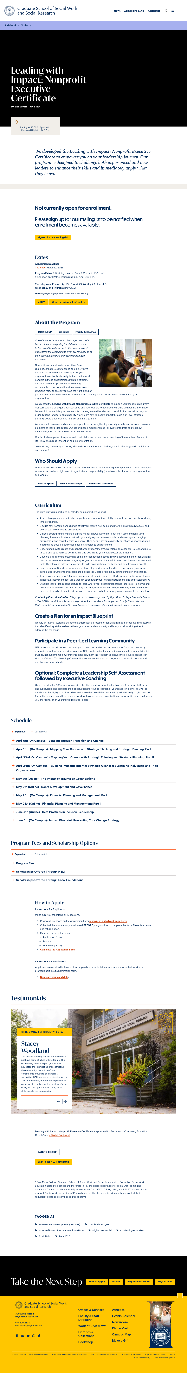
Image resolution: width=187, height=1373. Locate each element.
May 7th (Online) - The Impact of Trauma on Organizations (53, 778)
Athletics (118, 1309)
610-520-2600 (22, 1322)
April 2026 (45, 1236)
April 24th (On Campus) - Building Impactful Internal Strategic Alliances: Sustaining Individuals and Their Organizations (84, 767)
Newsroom (120, 1322)
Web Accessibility (142, 1357)
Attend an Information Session (68, 302)
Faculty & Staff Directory (88, 1317)
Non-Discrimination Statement (104, 1354)
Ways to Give (165, 1281)
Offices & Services (91, 1309)
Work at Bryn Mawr (92, 1325)
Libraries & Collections (86, 1334)
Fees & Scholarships (71, 483)
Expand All (20, 731)
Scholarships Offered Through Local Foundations (47, 879)
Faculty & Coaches (86, 331)
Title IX (172, 1354)
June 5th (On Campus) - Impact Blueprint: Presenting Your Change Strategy (65, 820)
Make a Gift (120, 1340)
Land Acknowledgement (164, 1357)
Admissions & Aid (134, 10)
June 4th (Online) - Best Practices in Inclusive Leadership (52, 811)
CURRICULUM (45, 331)
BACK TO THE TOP (47, 1151)
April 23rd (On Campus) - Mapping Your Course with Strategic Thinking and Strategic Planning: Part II (82, 757)
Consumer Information (131, 1354)
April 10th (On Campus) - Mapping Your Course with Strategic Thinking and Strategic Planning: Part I (82, 749)
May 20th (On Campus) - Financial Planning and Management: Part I (60, 795)
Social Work (10, 25)
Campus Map (121, 1334)
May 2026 (64, 1236)
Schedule (64, 331)
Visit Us (116, 1281)
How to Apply (46, 483)
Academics (154, 10)
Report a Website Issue (155, 1354)
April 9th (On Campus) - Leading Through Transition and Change (57, 740)
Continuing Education (132, 1230)
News (117, 10)
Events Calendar (123, 1315)
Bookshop (85, 1342)
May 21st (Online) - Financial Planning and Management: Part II (56, 803)
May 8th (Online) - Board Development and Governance (51, 786)
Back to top (180, 1295)
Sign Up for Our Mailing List (53, 237)
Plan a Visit (120, 1328)
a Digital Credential (59, 1135)
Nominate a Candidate (101, 483)
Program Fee (22, 863)
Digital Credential (102, 1230)
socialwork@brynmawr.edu (29, 1325)
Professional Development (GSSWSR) (59, 1224)
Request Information (139, 1281)
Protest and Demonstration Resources (69, 1354)
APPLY (41, 302)
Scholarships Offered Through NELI (38, 871)
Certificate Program (99, 1224)
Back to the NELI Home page (53, 1161)
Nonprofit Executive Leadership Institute (61, 1230)
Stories (24, 25)
